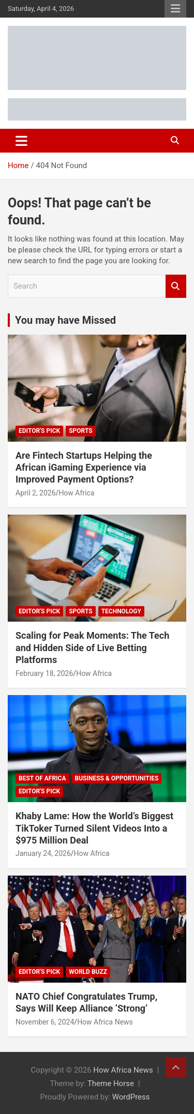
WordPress (131, 1097)
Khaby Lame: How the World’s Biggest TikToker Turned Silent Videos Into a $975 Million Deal (94, 828)
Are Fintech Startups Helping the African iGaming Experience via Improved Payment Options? (84, 467)
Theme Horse (110, 1083)
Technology (121, 611)
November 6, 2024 (45, 1022)
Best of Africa (42, 778)
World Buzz (88, 971)
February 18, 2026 (44, 673)
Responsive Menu (175, 9)
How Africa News (105, 1022)
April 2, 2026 (36, 493)
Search (176, 286)
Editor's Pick (39, 430)
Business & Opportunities (117, 778)
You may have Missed (65, 320)
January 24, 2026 (43, 853)
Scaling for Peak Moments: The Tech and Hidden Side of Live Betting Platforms (92, 647)
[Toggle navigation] (21, 141)
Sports (80, 430)
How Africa (76, 493)
